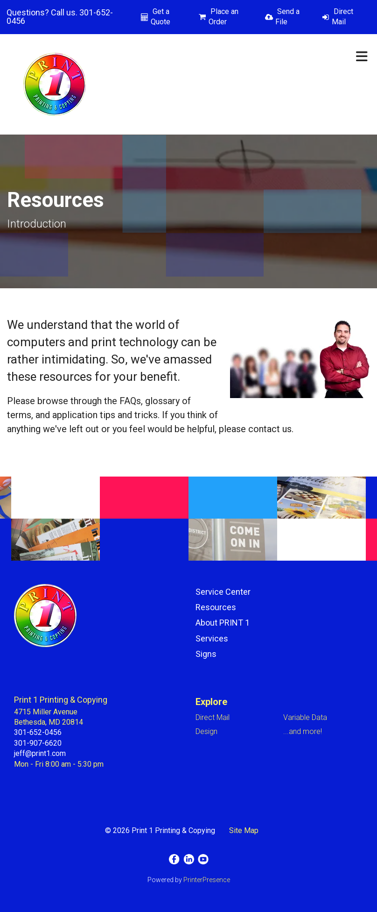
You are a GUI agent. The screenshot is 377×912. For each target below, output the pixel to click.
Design (206, 731)
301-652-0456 (38, 732)
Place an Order (223, 16)
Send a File (287, 16)
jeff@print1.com (40, 753)
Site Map (243, 830)
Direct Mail (342, 16)
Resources (215, 607)
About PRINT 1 (222, 622)
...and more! (302, 731)
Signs (205, 654)
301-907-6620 (38, 743)
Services (211, 638)
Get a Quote (160, 16)
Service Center (223, 592)
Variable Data (305, 717)
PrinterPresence (206, 880)
